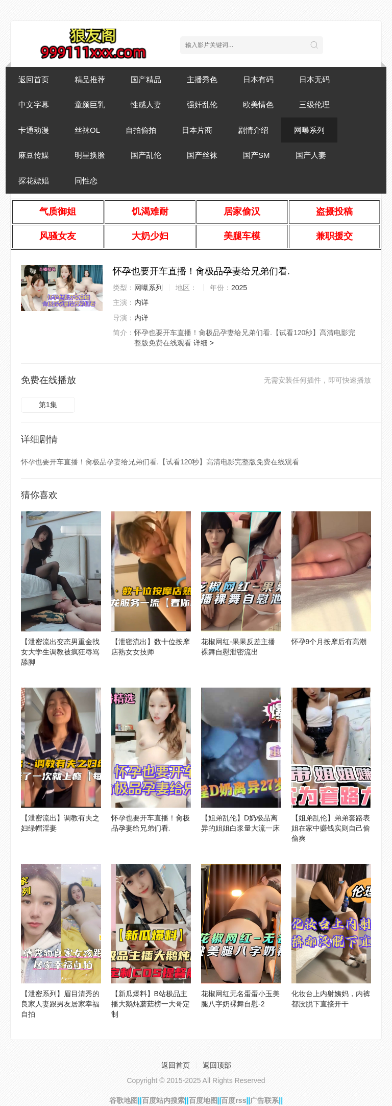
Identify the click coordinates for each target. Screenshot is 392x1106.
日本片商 (197, 130)
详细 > (203, 343)
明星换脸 (90, 155)
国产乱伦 (146, 155)
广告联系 (264, 1100)
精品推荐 (90, 79)
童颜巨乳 (90, 104)
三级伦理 (314, 104)
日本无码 (314, 79)
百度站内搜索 (163, 1100)
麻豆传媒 (33, 155)
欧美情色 (258, 104)
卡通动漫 (33, 130)
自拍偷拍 (141, 130)
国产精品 (146, 79)
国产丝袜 (202, 155)
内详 (141, 302)
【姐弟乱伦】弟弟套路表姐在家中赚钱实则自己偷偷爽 (330, 828)
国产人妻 (311, 155)
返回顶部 (217, 1065)
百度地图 (203, 1100)
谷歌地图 (123, 1100)
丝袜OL (87, 130)
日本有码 (258, 79)
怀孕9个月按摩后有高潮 (329, 642)
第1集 (48, 405)
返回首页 (33, 79)
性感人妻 (146, 104)
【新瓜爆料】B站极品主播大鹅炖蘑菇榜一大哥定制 (150, 1004)
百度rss (233, 1100)
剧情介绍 (253, 130)
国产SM (256, 155)
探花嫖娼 (33, 180)
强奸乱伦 (202, 104)
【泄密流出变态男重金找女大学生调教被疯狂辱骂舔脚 (60, 652)
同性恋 (86, 180)
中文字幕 (33, 104)
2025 (239, 288)
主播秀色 (202, 79)
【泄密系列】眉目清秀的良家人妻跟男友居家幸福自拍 (60, 1004)
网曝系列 (309, 130)
